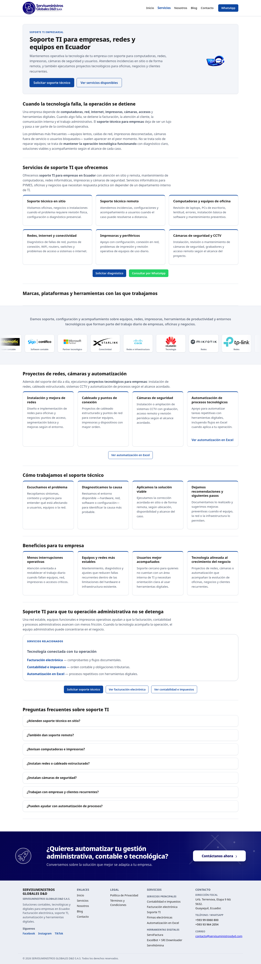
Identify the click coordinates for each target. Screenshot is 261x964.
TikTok (59, 933)
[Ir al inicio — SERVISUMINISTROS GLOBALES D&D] (43, 8)
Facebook (29, 933)
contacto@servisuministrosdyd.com (218, 936)
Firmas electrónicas (159, 917)
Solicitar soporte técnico (52, 83)
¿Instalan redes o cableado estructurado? (58, 763)
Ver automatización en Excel (212, 440)
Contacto (207, 8)
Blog (194, 8)
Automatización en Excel (45, 674)
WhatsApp (228, 8)
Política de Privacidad (124, 895)
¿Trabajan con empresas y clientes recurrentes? (63, 792)
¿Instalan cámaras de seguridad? (52, 778)
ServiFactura (155, 935)
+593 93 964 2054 (206, 924)
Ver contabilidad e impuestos (174, 689)
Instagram (45, 933)
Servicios (164, 8)
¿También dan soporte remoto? (50, 735)
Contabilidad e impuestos (46, 667)
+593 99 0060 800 (206, 920)
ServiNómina (155, 945)
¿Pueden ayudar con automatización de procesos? (65, 806)
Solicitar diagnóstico (109, 273)
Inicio (150, 8)
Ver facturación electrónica (127, 689)
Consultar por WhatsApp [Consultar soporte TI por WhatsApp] (148, 273)
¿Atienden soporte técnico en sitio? (53, 721)
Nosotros (180, 8)
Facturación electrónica (45, 660)
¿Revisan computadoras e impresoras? (56, 749)
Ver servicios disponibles (99, 83)
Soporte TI (154, 912)
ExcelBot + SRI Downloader (164, 940)
